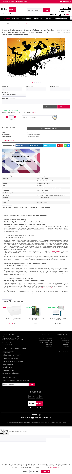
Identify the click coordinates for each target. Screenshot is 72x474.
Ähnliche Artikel (18, 301)
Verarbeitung (33, 207)
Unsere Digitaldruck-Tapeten (46, 342)
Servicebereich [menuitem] (65, 1)
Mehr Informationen (55, 467)
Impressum (66, 346)
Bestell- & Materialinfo (20, 207)
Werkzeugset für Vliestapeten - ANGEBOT (58, 319)
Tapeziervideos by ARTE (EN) (45, 340)
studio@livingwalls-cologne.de (11, 358)
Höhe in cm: (29, 86)
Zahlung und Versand (64, 337)
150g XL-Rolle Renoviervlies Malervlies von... (13, 319)
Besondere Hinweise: (9, 98)
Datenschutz (66, 344)
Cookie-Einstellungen (64, 351)
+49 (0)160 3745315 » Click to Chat (15, 361)
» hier (34, 112)
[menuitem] (38, 10)
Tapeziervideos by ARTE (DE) (45, 338)
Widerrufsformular (65, 338)
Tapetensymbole (48, 344)
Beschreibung (7, 207)
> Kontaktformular (55, 251)
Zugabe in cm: (55, 86)
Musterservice (66, 342)
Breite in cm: (5, 86)
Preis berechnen (63, 107)
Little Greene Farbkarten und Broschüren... (36, 319)
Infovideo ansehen (50, 107)
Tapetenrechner (49, 346)
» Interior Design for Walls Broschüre (10, 373)
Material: (5, 92)
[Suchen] (46, 10)
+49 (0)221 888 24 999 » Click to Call (14, 360)
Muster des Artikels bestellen (49, 128)
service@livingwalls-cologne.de (12, 338)
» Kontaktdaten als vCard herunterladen (11, 336)
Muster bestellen (45, 207)
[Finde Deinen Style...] (38, 10)
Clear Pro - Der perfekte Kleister (45, 337)
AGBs (67, 349)
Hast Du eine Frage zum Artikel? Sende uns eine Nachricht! (17, 139)
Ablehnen (25, 471)
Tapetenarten (49, 348)
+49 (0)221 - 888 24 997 (7, 1)
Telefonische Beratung (8, 140)
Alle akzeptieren (34, 471)
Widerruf (67, 348)
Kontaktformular (65, 340)
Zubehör (7, 301)
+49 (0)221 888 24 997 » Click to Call (14, 339)
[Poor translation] (6, 433)
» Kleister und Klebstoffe (46, 288)
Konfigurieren (45, 471)
